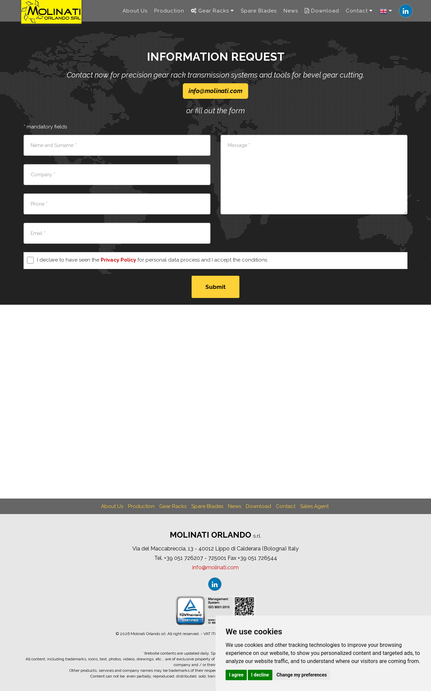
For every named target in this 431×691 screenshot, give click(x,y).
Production (169, 13)
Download (322, 13)
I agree (236, 675)
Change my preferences (301, 675)
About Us (135, 13)
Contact (359, 13)
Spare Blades (259, 13)
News (291, 13)
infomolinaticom (215, 90)
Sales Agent (314, 506)
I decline (260, 675)
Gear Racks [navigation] (212, 13)
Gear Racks (173, 506)
